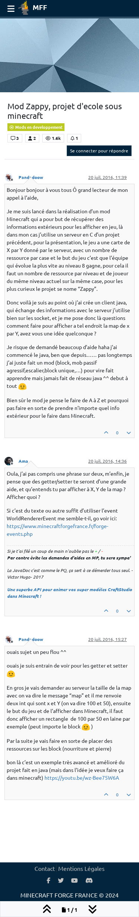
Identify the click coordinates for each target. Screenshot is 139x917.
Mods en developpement (36, 127)
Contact (44, 868)
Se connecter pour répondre (99, 151)
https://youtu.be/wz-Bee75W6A (81, 777)
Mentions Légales (81, 868)
